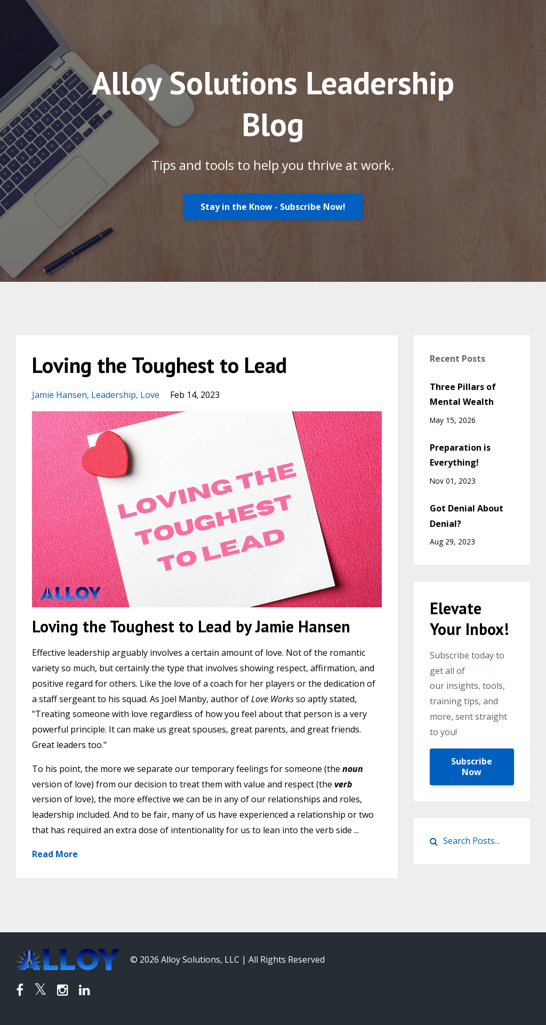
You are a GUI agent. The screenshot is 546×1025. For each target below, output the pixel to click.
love (149, 395)
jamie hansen (59, 395)
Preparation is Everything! (460, 455)
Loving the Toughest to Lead (159, 365)
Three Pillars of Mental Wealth (463, 394)
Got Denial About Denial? (466, 516)
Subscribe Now (471, 766)
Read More (55, 854)
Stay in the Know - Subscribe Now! (273, 207)
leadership (113, 395)
